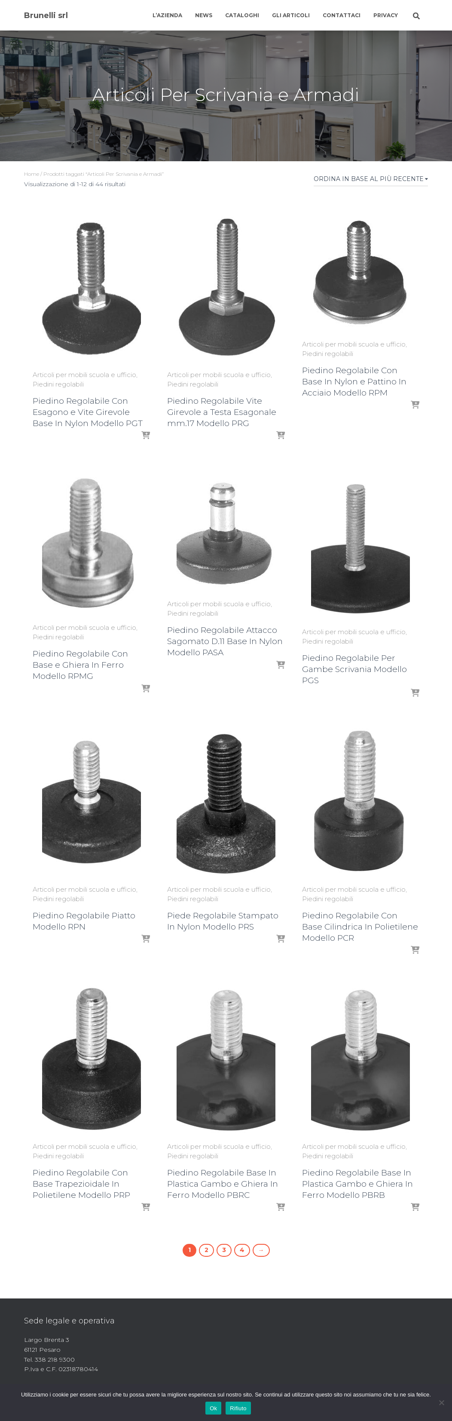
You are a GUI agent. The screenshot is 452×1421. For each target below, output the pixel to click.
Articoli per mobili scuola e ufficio (84, 375)
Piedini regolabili (58, 384)
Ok (213, 1408)
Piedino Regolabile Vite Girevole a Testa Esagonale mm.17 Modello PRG (221, 412)
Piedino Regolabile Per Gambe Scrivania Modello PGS (354, 669)
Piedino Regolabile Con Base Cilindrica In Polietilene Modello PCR (360, 927)
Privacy (385, 15)
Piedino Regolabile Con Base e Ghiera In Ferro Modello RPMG (80, 665)
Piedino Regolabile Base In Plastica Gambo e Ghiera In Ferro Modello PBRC (222, 1184)
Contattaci (341, 15)
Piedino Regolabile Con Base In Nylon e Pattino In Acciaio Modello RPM (354, 381)
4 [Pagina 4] (242, 1250)
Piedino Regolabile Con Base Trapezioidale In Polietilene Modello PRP (81, 1184)
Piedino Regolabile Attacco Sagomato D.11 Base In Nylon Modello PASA (225, 641)
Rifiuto (238, 1408)
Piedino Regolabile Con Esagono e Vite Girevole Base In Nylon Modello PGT (88, 412)
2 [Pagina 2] (206, 1250)
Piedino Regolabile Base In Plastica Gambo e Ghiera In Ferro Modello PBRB (357, 1184)
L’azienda (167, 15)
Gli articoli (291, 15)
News (203, 15)
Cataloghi (242, 15)
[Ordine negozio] (371, 180)
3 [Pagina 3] (224, 1250)
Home (31, 174)
